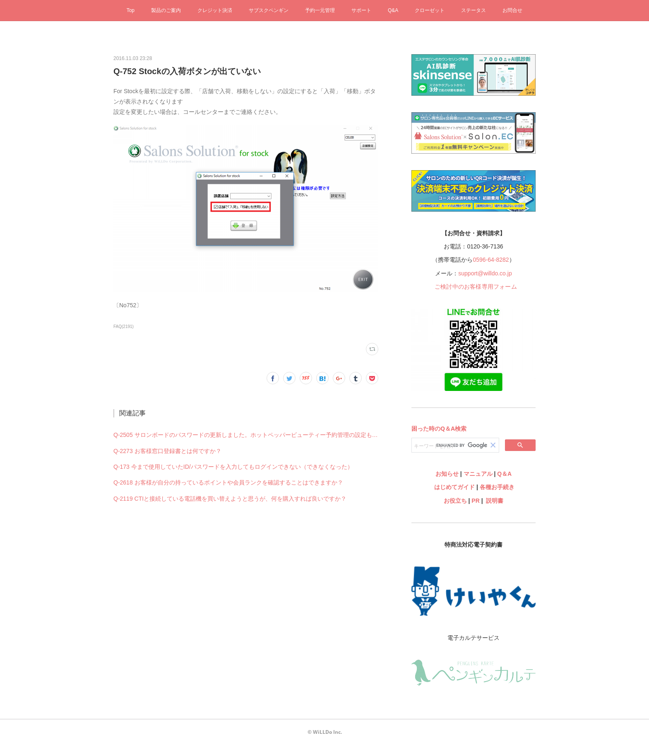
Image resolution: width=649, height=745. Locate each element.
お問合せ (512, 10)
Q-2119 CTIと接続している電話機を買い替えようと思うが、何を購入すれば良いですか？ (229, 498)
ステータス (473, 10)
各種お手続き (497, 487)
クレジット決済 (214, 10)
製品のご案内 (166, 10)
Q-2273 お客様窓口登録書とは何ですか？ (167, 451)
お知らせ (447, 473)
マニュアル (478, 473)
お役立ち (455, 500)
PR (475, 500)
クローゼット (430, 10)
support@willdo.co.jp (485, 273)
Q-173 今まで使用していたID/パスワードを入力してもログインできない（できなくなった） (233, 466)
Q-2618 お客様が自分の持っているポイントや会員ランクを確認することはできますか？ (228, 482)
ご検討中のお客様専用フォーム (476, 286)
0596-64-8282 (491, 259)
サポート (361, 10)
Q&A (393, 10)
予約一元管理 (320, 10)
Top (131, 10)
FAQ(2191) (123, 326)
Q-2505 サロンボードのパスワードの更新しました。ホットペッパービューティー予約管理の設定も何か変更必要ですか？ (245, 435)
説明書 (494, 500)
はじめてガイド (454, 487)
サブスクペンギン (268, 10)
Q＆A (504, 473)
